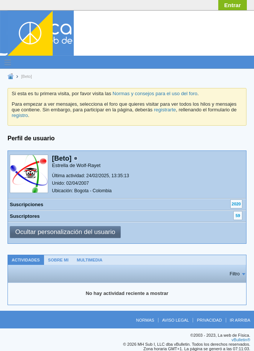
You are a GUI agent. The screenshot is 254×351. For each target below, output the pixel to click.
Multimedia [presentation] (89, 260)
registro (20, 115)
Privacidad (209, 320)
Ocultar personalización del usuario (65, 232)
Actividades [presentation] (26, 260)
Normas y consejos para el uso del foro (155, 93)
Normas (145, 320)
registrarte (165, 109)
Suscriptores (25, 216)
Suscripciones (26, 204)
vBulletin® (240, 339)
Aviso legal (175, 320)
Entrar (232, 5)
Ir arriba (240, 320)
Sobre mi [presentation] (58, 260)
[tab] (26, 260)
